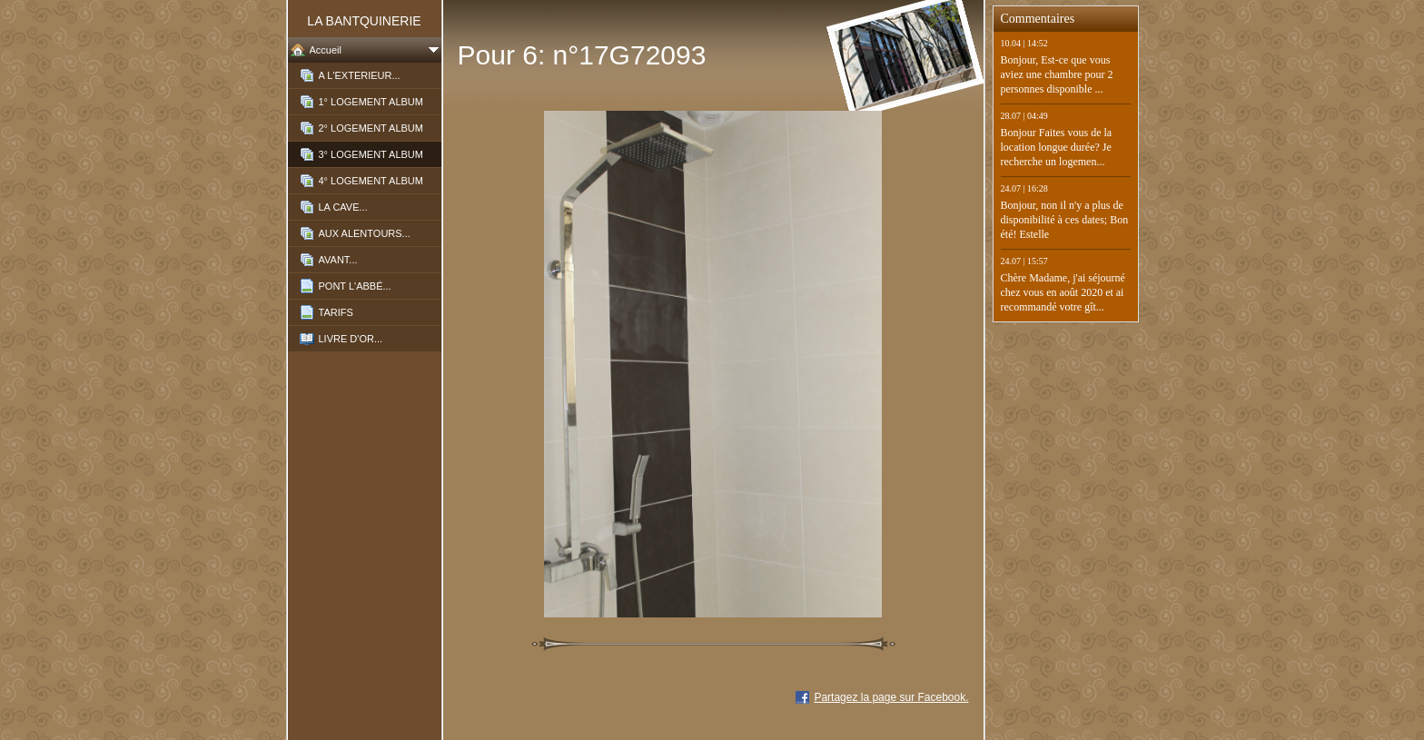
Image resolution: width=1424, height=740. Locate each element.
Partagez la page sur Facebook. (891, 697)
